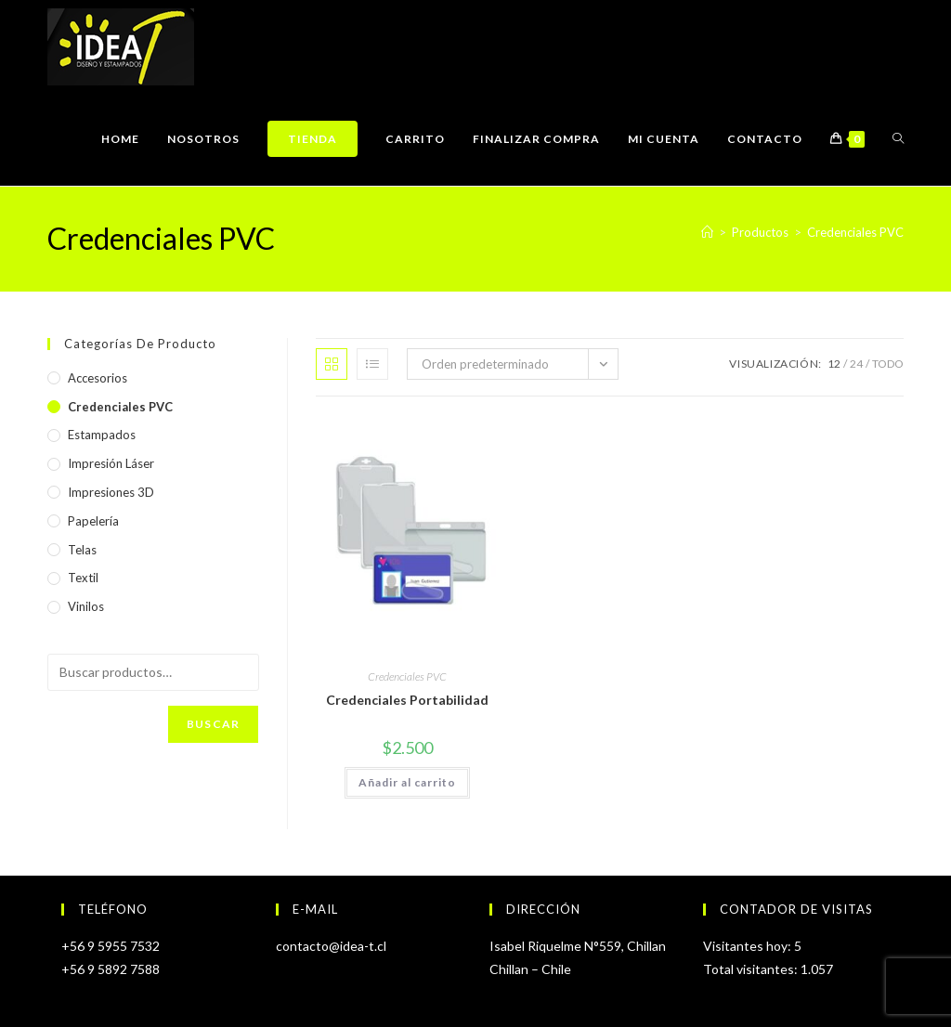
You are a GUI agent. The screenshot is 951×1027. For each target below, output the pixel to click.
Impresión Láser (111, 463)
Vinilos (86, 606)
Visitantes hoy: (748, 946)
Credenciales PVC (855, 232)
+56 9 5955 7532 (110, 946)
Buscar (213, 724)
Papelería (93, 521)
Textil (83, 577)
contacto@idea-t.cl (331, 946)
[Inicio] (707, 232)
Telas (82, 549)
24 (856, 363)
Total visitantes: (752, 969)
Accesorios (97, 377)
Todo (888, 363)
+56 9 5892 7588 (110, 969)
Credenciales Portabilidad (407, 700)
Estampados (102, 434)
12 (833, 363)
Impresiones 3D (111, 492)
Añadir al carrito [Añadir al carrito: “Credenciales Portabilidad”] (407, 782)
